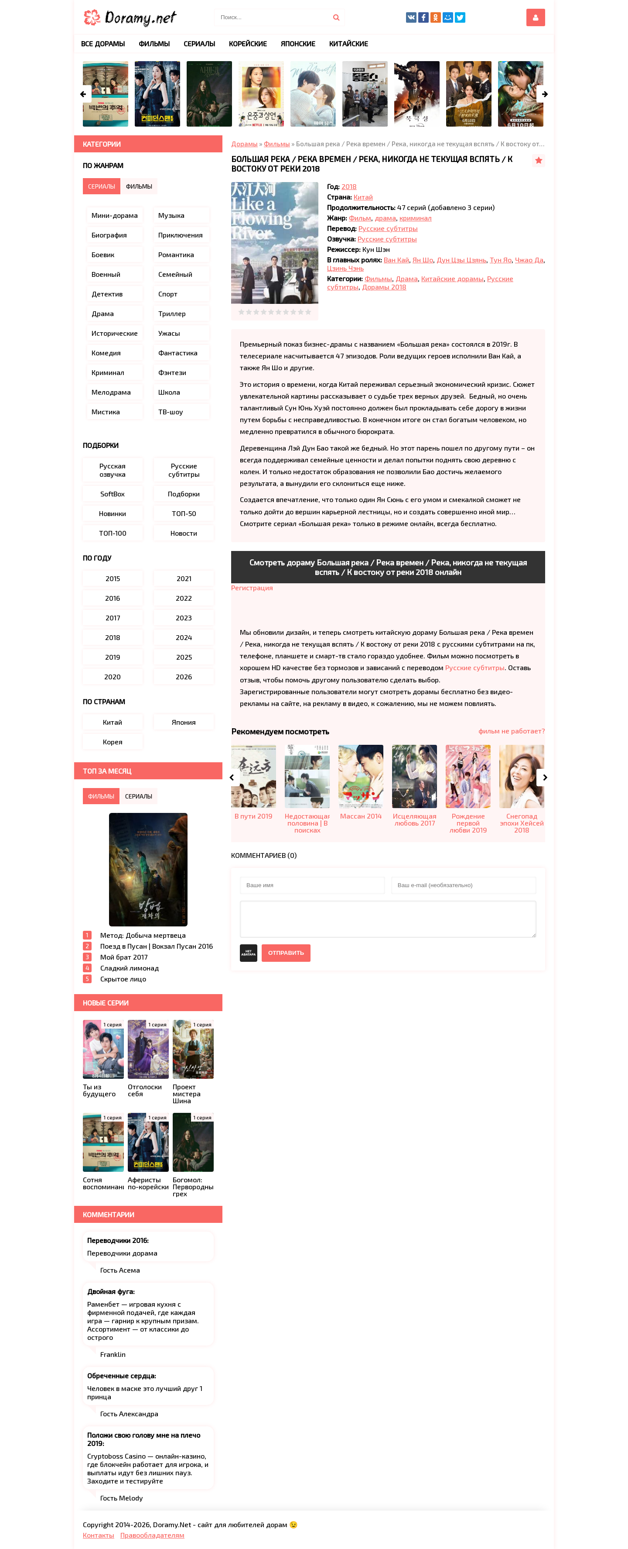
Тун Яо (501, 259)
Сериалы (199, 43)
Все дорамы (103, 43)
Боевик (103, 254)
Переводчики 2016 (117, 1240)
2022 (184, 598)
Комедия (106, 352)
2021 (184, 578)
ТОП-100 (112, 533)
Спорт (167, 293)
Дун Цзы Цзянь (461, 259)
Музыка (171, 215)
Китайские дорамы (452, 278)
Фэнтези (172, 372)
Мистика (106, 411)
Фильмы (378, 278)
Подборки (184, 493)
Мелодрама (111, 392)
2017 (113, 617)
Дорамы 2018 (384, 286)
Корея (113, 741)
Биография (109, 235)
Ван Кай (396, 259)
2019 (112, 657)
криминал (415, 217)
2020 (112, 676)
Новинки (112, 513)
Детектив (107, 293)
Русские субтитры (388, 228)
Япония (184, 722)
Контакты (98, 1535)
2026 (184, 676)
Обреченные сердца (120, 1375)
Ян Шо (423, 259)
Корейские (248, 43)
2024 (184, 637)
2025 (184, 657)
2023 (184, 617)
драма (385, 217)
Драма (407, 278)
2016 (112, 598)
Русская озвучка (112, 469)
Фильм (360, 217)
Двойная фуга (110, 1291)
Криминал (108, 372)
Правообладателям (152, 1535)
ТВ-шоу (170, 411)
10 (308, 312)
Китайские (348, 43)
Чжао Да (529, 259)
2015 (113, 578)
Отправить (286, 953)
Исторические (115, 333)
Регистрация (252, 587)
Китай (363, 197)
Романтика (176, 254)
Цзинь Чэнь (345, 268)
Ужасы (169, 333)
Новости (184, 533)
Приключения (180, 235)
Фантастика (178, 352)
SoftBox (112, 493)
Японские (298, 43)
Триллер (172, 313)
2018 (349, 186)
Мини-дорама (115, 215)
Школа (169, 392)
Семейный (175, 274)
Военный (106, 274)
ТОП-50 (184, 513)
